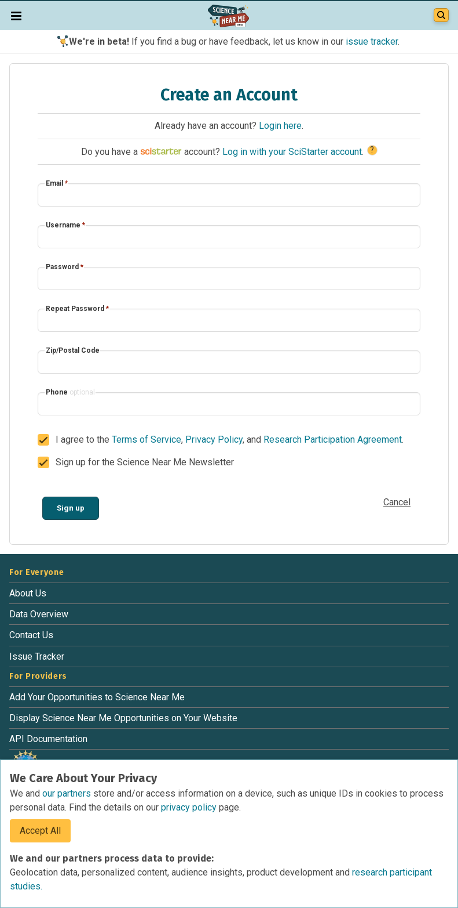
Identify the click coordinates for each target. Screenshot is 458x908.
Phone (70, 392)
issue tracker (372, 41)
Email (57, 183)
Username (65, 225)
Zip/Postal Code (73, 350)
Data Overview (38, 614)
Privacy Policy (214, 439)
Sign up (71, 507)
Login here (280, 125)
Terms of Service (146, 439)
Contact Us (31, 635)
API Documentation (48, 738)
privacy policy (190, 807)
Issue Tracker (36, 656)
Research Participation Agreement (332, 439)
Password (64, 267)
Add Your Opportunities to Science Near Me (97, 697)
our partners (67, 793)
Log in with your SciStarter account (292, 151)
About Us (27, 593)
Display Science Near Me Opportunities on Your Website (123, 717)
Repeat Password (77, 309)
